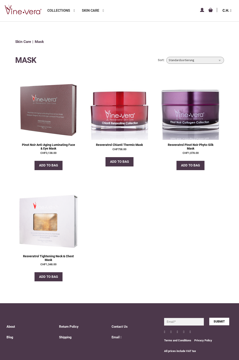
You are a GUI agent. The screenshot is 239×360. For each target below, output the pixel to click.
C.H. (227, 10)
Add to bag (48, 165)
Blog (10, 337)
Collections (58, 10)
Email (117, 337)
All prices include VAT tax (180, 351)
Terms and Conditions (177, 340)
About (11, 327)
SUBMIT (219, 321)
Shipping (65, 337)
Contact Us (120, 327)
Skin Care (90, 10)
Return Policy (69, 327)
